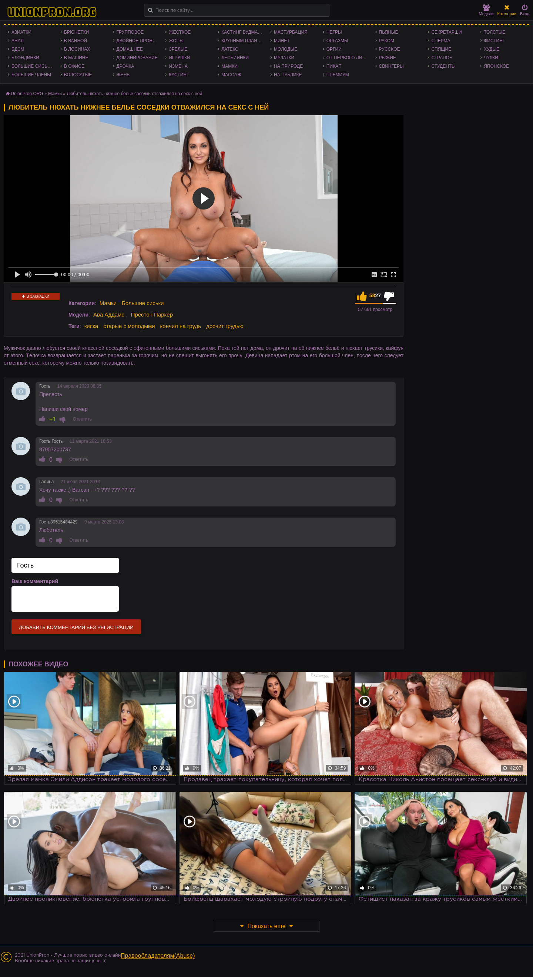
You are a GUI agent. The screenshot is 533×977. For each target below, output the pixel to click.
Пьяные (388, 32)
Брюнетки (76, 32)
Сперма (440, 40)
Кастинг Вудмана (242, 32)
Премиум (337, 74)
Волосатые (78, 74)
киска (91, 326)
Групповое (130, 32)
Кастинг (179, 74)
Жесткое (180, 32)
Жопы (176, 40)
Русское (389, 49)
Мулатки (284, 57)
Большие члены (31, 74)
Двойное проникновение (139, 40)
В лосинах (77, 49)
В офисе (74, 66)
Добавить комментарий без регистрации (76, 627)
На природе (288, 66)
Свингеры (391, 66)
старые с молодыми (129, 326)
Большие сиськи (32, 66)
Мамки (229, 66)
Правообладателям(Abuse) (158, 956)
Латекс (229, 49)
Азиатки (21, 32)
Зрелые (178, 49)
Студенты (443, 66)
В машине (76, 57)
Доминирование (137, 57)
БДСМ (17, 49)
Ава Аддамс (108, 314)
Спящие (441, 49)
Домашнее (130, 49)
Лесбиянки (235, 57)
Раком (386, 40)
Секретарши (446, 32)
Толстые (494, 32)
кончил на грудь (180, 326)
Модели (486, 10)
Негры (334, 32)
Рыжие (387, 57)
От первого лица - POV (349, 57)
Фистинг (494, 40)
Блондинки (25, 57)
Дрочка (125, 66)
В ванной (75, 40)
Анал (17, 40)
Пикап (334, 66)
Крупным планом (242, 40)
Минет (282, 40)
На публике (288, 74)
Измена (178, 66)
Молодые (285, 49)
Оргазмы (337, 40)
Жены (124, 74)
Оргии (334, 49)
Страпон (441, 57)
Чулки (491, 57)
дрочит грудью (225, 326)
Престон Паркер (152, 314)
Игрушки (179, 57)
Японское (496, 66)
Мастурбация (291, 32)
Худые (491, 49)
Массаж (231, 74)
